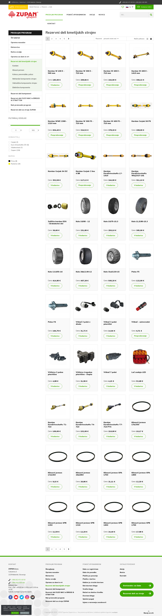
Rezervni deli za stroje (137, 593)
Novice (102, 15)
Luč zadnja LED (139, 372)
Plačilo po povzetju (90, 576)
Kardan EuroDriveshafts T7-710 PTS (113, 424)
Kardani (15, 66)
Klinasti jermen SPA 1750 (113, 474)
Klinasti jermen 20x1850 (83, 474)
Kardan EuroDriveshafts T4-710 (85, 424)
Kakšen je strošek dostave (93, 582)
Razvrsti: (99, 39)
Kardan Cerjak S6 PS (141, 121)
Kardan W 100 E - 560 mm (56, 72)
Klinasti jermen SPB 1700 (141, 524)
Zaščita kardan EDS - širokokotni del (57, 222)
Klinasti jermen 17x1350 (139, 423)
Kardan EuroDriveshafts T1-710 (57, 424)
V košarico (55, 85)
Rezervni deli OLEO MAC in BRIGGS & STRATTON (25, 99)
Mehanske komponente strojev (24, 79)
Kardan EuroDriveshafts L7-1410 (113, 173)
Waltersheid (16, 148)
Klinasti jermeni (18, 70)
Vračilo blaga (88, 589)
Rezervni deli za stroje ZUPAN (23, 110)
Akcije (92, 15)
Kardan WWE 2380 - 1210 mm (57, 122)
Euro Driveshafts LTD (20, 145)
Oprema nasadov (18, 42)
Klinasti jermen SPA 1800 (141, 474)
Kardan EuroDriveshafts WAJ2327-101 (139, 173)
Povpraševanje (85, 85)
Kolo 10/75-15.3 (111, 221)
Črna (14, 161)
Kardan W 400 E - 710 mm (112, 72)
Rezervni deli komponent (21, 93)
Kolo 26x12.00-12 (84, 272)
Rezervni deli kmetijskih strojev (24, 61)
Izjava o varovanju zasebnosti (94, 602)
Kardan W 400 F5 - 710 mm (112, 122)
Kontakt (51, 24)
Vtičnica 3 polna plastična (55, 373)
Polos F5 (135, 272)
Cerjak (14, 142)
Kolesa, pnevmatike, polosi (22, 74)
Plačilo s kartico (89, 579)
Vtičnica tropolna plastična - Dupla (84, 373)
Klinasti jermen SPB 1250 (57, 524)
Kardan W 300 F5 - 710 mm (84, 122)
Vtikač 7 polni (110, 372)
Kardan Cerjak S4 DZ (57, 171)
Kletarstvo (15, 47)
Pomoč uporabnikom (76, 15)
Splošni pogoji (88, 599)
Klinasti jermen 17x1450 (55, 474)
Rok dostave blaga (90, 586)
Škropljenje (15, 38)
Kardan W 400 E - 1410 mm (140, 72)
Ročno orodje (16, 52)
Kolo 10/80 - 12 (83, 221)
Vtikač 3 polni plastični (110, 323)
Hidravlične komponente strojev (24, 83)
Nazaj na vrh (149, 612)
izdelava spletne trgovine (103, 612)
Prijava (44, 7)
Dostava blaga (88, 596)
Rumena (15, 164)
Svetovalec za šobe (137, 585)
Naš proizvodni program (21, 105)
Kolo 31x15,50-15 (111, 272)
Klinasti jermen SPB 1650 (113, 524)
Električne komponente (21, 87)
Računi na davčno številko (93, 592)
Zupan (15, 150)
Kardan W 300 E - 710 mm (84, 72)
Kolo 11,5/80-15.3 (140, 221)
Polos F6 (52, 322)
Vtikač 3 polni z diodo (83, 323)
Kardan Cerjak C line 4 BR (85, 172)
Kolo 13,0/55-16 (55, 272)
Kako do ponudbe (89, 572)
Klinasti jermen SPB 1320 (85, 524)
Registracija (34, 7)
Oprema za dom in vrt (20, 57)
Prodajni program (54, 15)
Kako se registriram (90, 569)
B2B (50, 7)
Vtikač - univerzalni (141, 322)
